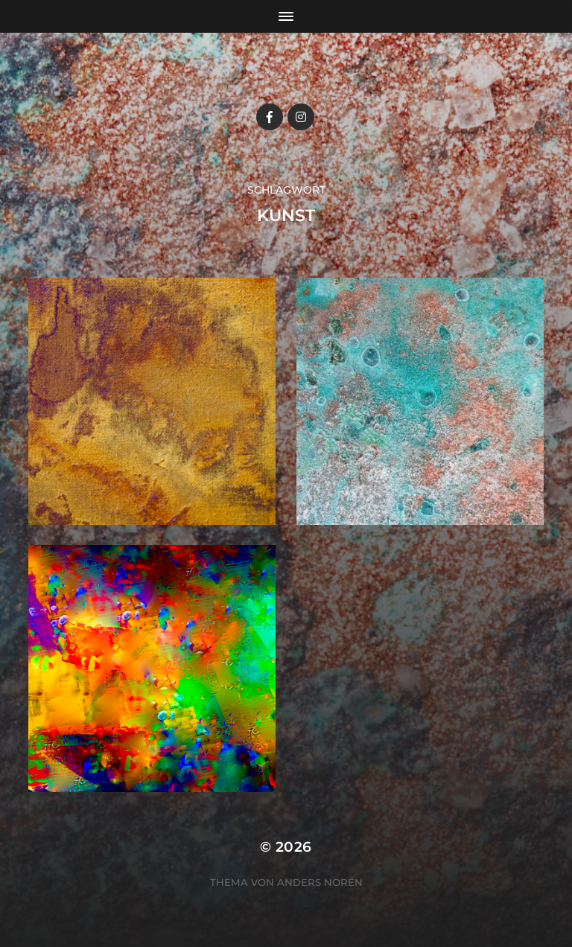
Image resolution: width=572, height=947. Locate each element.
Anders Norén (320, 882)
